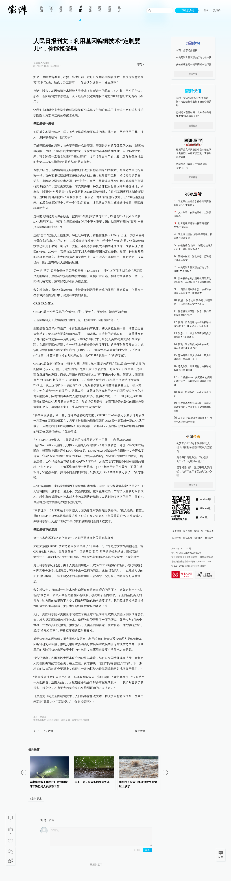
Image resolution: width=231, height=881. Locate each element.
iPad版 (204, 517)
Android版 (205, 499)
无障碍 (217, 10)
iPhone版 (205, 508)
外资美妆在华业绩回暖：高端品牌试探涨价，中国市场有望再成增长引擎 (192, 407)
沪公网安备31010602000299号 (186, 553)
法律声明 (176, 537)
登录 (206, 10)
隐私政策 (187, 537)
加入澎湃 (187, 531)
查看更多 (193, 74)
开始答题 (193, 177)
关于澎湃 (176, 531)
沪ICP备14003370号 (181, 548)
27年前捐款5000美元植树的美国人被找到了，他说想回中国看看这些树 (193, 381)
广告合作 (209, 531)
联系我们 (198, 531)
